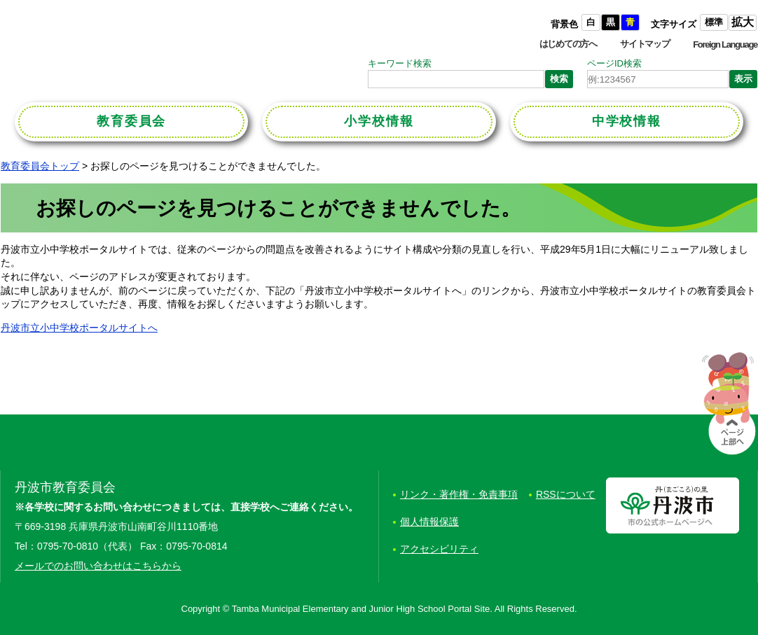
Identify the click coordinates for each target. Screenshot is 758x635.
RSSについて (565, 494)
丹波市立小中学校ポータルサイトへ (79, 327)
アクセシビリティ (439, 548)
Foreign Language (725, 44)
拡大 (742, 22)
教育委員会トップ (40, 166)
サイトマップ (644, 44)
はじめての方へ (568, 44)
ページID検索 (614, 63)
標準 (714, 22)
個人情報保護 (429, 521)
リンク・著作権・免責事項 (459, 494)
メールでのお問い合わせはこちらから (98, 565)
